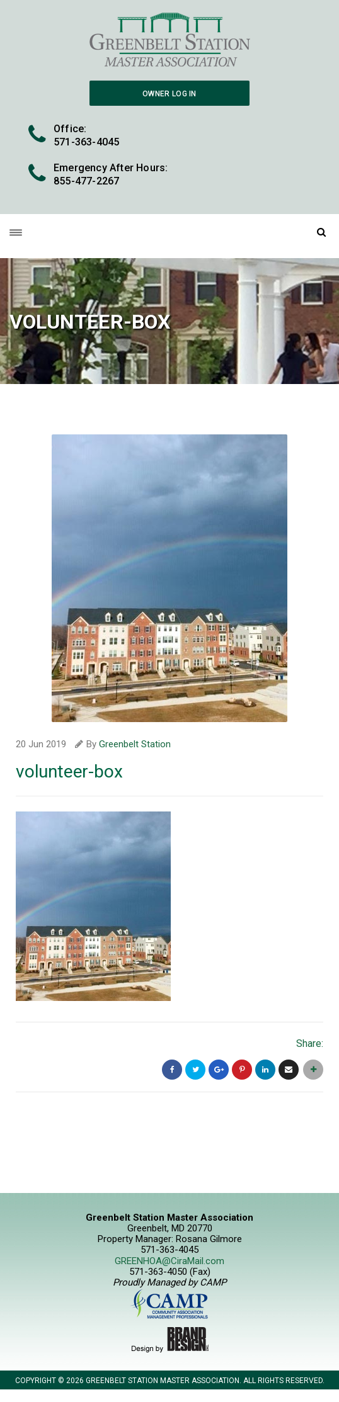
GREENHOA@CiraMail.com (169, 1261)
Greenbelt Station (135, 744)
